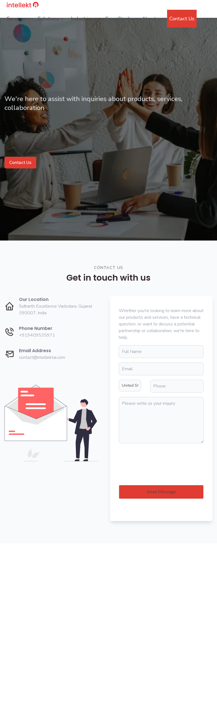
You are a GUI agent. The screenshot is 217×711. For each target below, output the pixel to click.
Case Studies (120, 18)
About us (152, 18)
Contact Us (181, 18)
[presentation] (161, 458)
